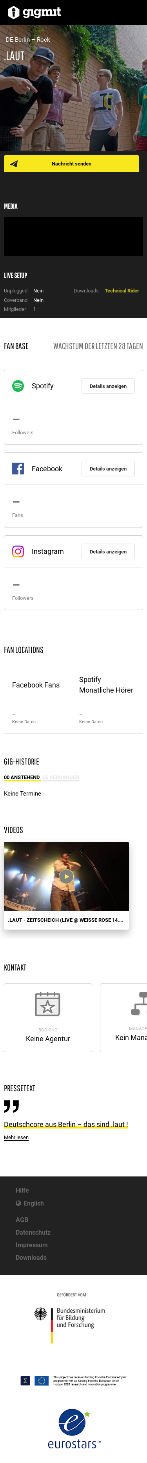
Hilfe (22, 1190)
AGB (22, 1220)
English (34, 1203)
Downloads (31, 1257)
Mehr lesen (16, 1137)
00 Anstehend (22, 777)
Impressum (32, 1245)
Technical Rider (122, 291)
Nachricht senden (71, 164)
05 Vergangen (61, 777)
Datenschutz (33, 1232)
